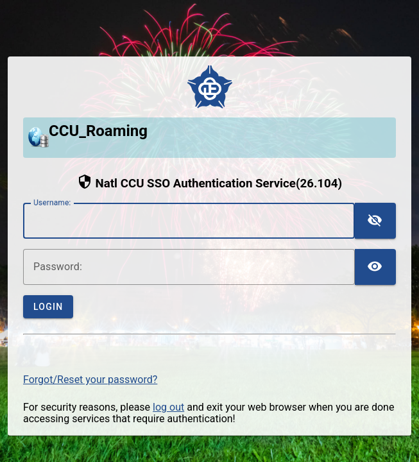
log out (168, 407)
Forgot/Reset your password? (90, 379)
